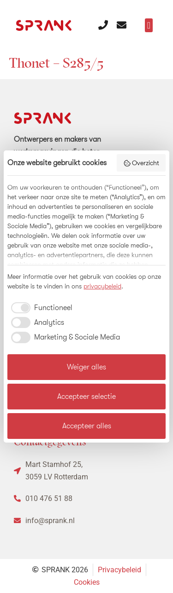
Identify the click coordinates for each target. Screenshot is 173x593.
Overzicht (141, 163)
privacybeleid (102, 286)
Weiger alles (86, 367)
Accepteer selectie (86, 396)
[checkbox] (39, 307)
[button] (149, 25)
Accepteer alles (86, 426)
